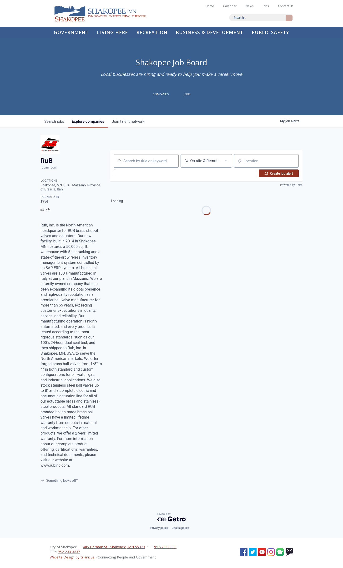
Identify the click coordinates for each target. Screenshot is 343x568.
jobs (54, 121)
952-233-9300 (165, 547)
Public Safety (270, 32)
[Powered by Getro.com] (171, 517)
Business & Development (209, 32)
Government (71, 32)
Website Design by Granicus (72, 557)
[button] (127, 173)
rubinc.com (48, 167)
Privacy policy (159, 528)
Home (104, 13)
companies (88, 121)
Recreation (151, 32)
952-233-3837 (69, 551)
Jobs (266, 6)
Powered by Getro (291, 185)
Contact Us (285, 6)
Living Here (112, 32)
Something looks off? (59, 480)
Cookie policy (180, 528)
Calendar (230, 6)
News (250, 6)
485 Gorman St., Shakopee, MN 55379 (114, 547)
